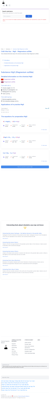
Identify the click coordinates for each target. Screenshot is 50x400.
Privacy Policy (15, 354)
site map (14, 351)
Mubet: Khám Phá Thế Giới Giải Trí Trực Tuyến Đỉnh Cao (14, 390)
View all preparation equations (25, 166)
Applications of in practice (11, 65)
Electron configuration (30, 349)
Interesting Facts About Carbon (11, 269)
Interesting (14, 347)
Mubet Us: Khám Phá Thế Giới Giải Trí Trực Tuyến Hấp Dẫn (15, 384)
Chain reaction (28, 342)
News (13, 349)
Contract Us (14, 353)
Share (47, 108)
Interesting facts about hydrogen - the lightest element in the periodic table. (22, 233)
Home (2, 49)
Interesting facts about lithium (10, 251)
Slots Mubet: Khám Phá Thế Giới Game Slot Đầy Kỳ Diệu (15, 383)
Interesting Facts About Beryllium (11, 260)
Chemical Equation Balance (23, 396)
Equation (14, 344)
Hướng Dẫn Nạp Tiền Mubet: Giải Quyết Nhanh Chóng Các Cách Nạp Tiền (18, 386)
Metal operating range (30, 353)
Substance (8, 49)
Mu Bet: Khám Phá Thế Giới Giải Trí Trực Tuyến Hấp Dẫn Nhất (16, 388)
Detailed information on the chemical (13, 63)
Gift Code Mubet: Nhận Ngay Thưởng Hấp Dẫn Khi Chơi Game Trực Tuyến (18, 381)
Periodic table (28, 344)
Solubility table (28, 351)
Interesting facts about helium (10, 242)
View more (44, 129)
